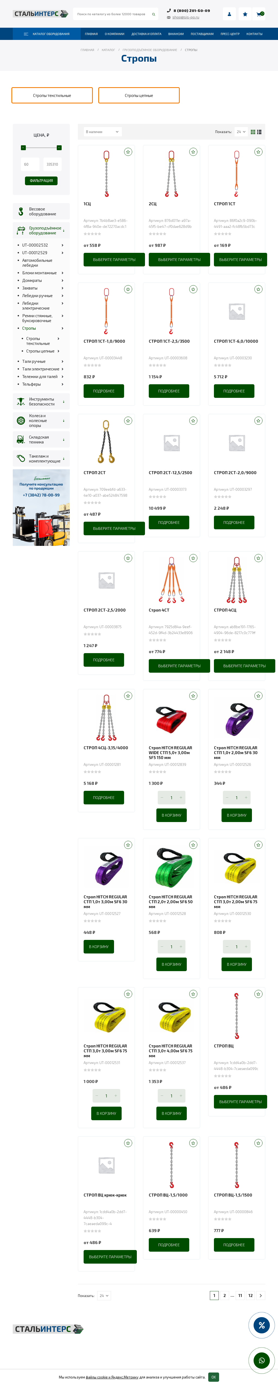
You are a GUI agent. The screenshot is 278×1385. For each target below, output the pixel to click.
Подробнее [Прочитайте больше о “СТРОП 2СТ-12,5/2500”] (169, 522)
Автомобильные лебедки (37, 262)
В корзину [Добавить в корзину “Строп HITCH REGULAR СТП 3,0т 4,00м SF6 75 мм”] (171, 1113)
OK (213, 1377)
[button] (128, 152)
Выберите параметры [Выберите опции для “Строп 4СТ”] (179, 665)
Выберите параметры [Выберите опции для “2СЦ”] (179, 259)
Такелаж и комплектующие (44, 458)
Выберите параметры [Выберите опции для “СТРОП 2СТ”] (114, 528)
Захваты (29, 287)
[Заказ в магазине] (103, 131)
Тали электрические (40, 368)
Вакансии (176, 34)
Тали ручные (34, 361)
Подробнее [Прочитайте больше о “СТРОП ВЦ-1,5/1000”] (169, 1244)
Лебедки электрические (36, 305)
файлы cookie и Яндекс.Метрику (112, 1377)
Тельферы (31, 384)
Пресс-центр (230, 34)
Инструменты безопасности (42, 401)
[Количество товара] (171, 797)
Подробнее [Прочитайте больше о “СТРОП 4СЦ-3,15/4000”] (104, 797)
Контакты (255, 34)
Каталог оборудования (47, 34)
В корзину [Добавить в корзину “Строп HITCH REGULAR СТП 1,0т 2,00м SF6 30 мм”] (237, 815)
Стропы (29, 328)
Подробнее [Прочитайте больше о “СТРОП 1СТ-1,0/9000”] (104, 391)
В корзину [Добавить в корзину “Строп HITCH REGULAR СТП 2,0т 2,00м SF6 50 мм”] (171, 964)
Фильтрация (41, 180)
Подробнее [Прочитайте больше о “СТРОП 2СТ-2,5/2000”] (104, 659)
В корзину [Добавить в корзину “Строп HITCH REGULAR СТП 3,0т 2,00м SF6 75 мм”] (237, 964)
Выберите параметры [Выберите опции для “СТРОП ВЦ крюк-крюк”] (110, 1256)
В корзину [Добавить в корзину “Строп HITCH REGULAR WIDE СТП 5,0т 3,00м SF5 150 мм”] (171, 815)
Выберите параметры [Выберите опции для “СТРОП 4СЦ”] (244, 665)
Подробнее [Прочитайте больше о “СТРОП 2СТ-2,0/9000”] (234, 522)
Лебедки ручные (37, 295)
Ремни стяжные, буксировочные (37, 318)
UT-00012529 (34, 252)
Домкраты (32, 280)
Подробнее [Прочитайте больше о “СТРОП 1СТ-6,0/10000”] (234, 391)
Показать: (223, 132)
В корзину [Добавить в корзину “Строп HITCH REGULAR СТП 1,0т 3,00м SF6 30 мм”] (99, 946)
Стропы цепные (40, 350)
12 (250, 1295)
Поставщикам (202, 34)
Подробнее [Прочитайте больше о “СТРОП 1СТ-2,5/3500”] (169, 391)
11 (240, 1295)
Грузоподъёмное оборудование (44, 230)
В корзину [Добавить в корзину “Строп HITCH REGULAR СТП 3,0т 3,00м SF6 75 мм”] (106, 1113)
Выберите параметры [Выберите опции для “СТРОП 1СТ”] (240, 259)
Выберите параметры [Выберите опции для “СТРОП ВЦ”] (240, 1101)
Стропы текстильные (38, 341)
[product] (106, 174)
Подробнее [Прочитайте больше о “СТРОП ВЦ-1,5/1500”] (234, 1244)
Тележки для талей (40, 376)
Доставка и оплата (146, 34)
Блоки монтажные (39, 272)
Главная (91, 34)
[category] (52, 95)
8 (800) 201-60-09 (191, 10)
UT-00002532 (35, 245)
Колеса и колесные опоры (38, 420)
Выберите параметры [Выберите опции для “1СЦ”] (114, 259)
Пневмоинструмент (207, 1339)
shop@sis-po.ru (185, 17)
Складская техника (39, 439)
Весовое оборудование (42, 211)
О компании (114, 34)
